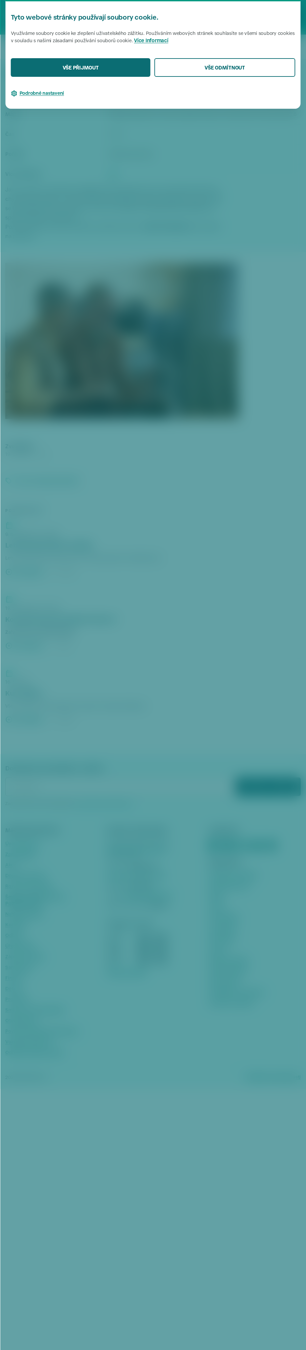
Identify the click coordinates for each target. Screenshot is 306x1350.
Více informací (151, 41)
